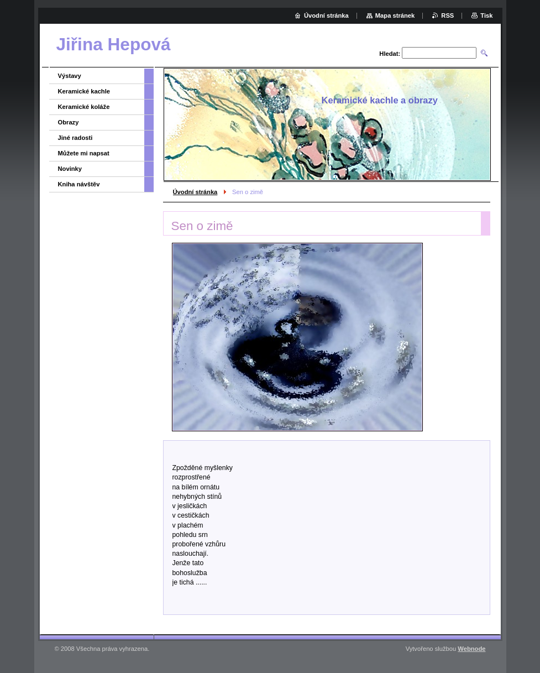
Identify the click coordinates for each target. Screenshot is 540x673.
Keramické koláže (84, 106)
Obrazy (68, 122)
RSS (447, 15)
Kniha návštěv (79, 184)
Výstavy (69, 75)
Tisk (486, 15)
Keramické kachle (84, 91)
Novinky (70, 168)
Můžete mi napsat (83, 153)
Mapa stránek (395, 15)
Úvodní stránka (195, 192)
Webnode (471, 648)
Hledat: (389, 53)
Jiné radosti (75, 137)
